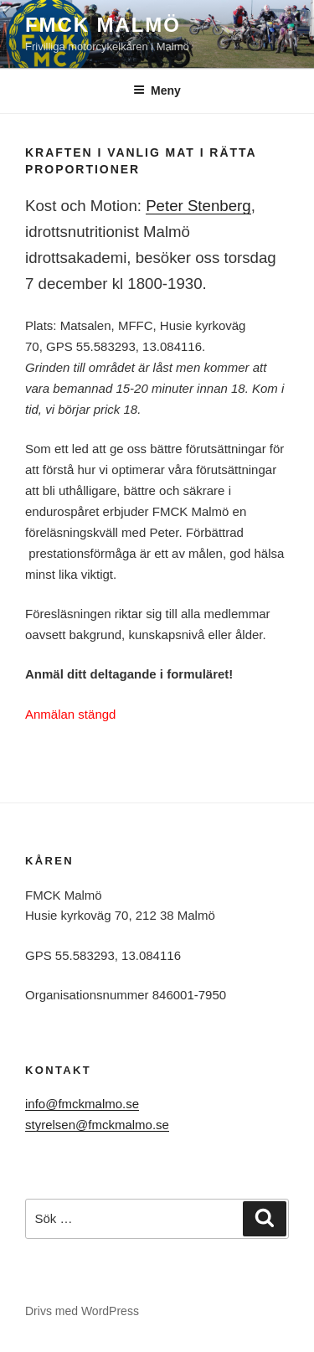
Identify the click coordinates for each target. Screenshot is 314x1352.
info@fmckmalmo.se (82, 1104)
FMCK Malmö (103, 24)
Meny (157, 90)
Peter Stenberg (198, 205)
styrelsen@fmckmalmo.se (97, 1124)
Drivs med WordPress (82, 1311)
